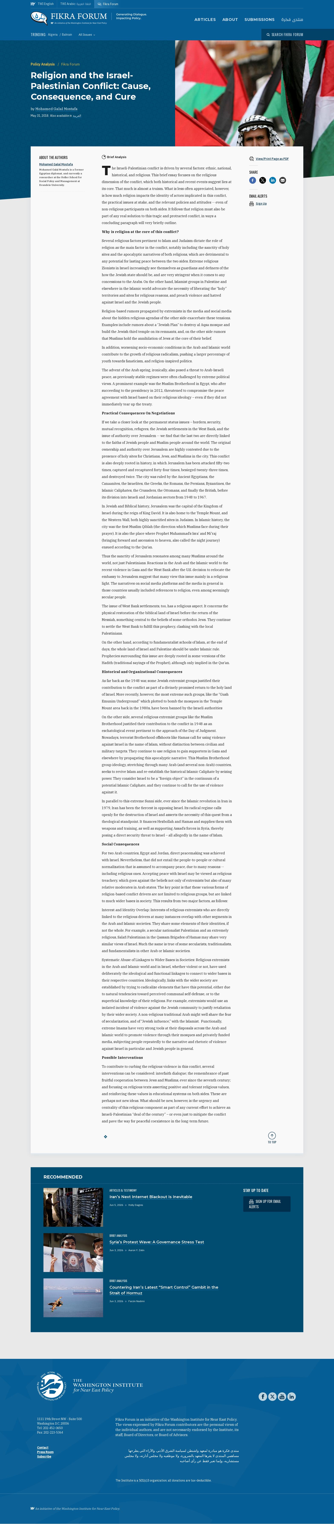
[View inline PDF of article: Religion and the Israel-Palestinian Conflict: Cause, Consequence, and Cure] (272, 158)
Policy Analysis (43, 64)
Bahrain (67, 34)
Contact (42, 1448)
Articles (205, 19)
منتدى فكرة (292, 19)
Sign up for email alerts (265, 1204)
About (230, 19)
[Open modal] (285, 34)
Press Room (45, 1452)
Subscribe (44, 1456)
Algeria (53, 34)
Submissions (260, 19)
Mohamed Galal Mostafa (56, 109)
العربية (77, 116)
